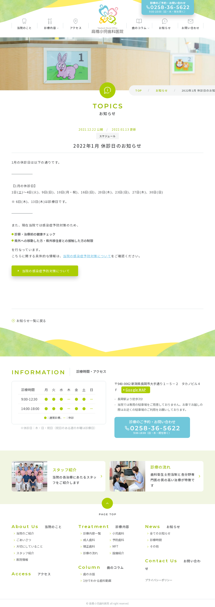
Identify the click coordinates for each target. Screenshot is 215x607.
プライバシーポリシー (158, 580)
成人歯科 (89, 540)
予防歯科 (118, 540)
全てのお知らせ (160, 533)
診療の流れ (90, 553)
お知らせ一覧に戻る (29, 320)
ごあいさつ (23, 540)
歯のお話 (89, 574)
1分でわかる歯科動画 (97, 580)
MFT (115, 546)
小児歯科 (118, 533)
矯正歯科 (89, 546)
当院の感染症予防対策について (87, 256)
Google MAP (136, 390)
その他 (154, 546)
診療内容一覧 (92, 533)
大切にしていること (29, 546)
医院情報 (22, 559)
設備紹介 (118, 553)
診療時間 (156, 540)
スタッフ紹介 (25, 553)
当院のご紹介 (25, 533)
